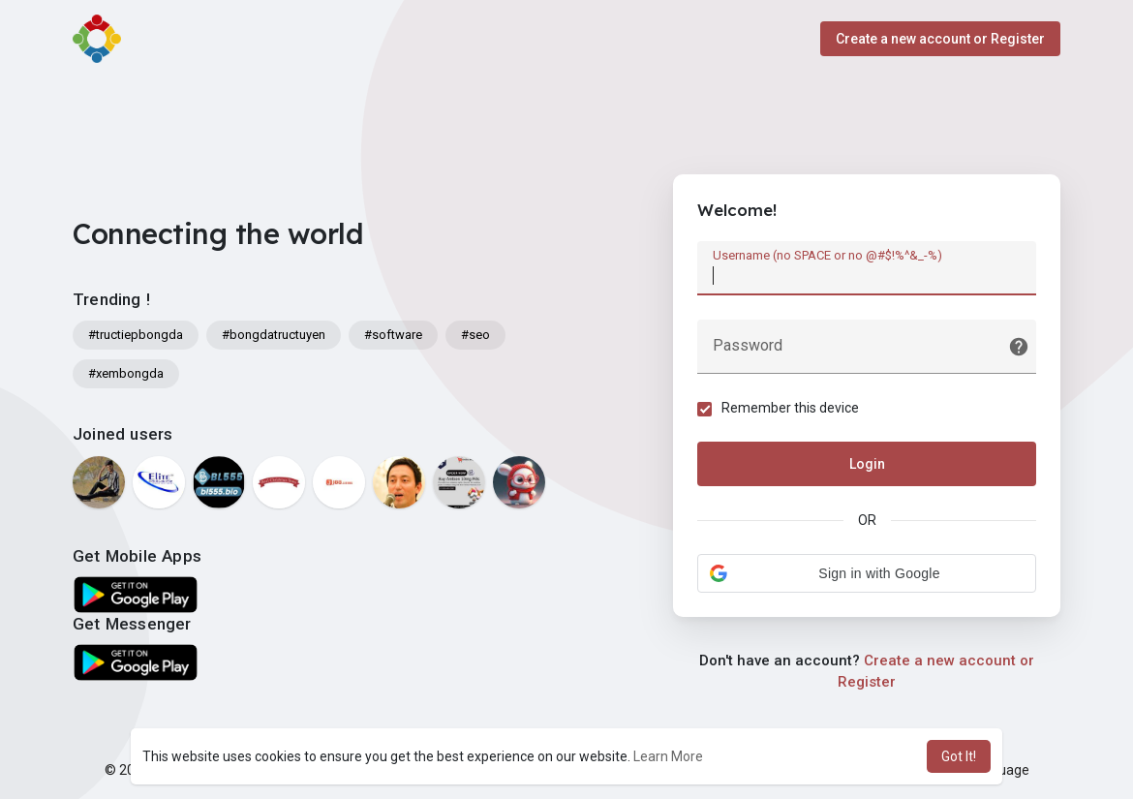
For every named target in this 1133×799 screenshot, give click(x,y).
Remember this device (790, 407)
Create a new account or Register (940, 38)
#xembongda (126, 373)
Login (867, 464)
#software (393, 334)
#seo (475, 334)
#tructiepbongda (135, 334)
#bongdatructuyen (273, 334)
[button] (866, 573)
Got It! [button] (958, 756)
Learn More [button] (668, 756)
